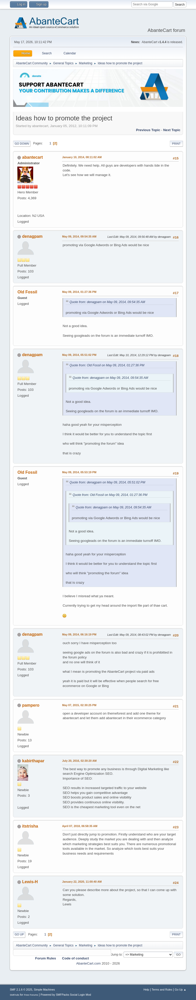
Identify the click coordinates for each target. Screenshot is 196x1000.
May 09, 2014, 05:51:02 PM (79, 354)
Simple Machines (44, 989)
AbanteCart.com (88, 963)
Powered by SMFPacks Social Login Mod (66, 994)
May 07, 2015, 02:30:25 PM (79, 705)
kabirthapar (33, 761)
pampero (31, 705)
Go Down (22, 143)
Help (146, 989)
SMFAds (14, 994)
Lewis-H (30, 882)
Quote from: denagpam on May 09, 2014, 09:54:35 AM (107, 302)
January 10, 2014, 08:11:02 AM (82, 157)
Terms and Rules (162, 989)
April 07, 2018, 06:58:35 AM (79, 826)
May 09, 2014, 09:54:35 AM (79, 236)
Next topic (171, 130)
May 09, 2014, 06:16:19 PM (79, 634)
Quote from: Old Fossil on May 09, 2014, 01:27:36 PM (106, 365)
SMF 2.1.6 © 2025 (21, 989)
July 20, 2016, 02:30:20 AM (79, 760)
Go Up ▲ (180, 989)
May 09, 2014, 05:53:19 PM (79, 472)
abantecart (32, 157)
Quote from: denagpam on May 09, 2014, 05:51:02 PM (107, 482)
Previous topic (148, 130)
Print (176, 143)
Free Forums (31, 994)
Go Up (19, 934)
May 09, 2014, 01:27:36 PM (79, 291)
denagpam (32, 236)
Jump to (116, 954)
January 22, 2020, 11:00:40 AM (82, 881)
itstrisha (30, 826)
